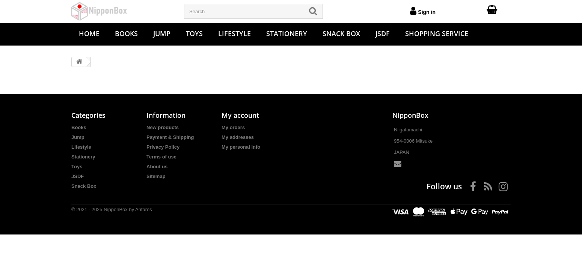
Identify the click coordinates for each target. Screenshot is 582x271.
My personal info (241, 147)
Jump (161, 33)
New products (162, 127)
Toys (194, 33)
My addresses (238, 137)
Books (126, 33)
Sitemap (156, 176)
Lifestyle (234, 33)
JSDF (382, 33)
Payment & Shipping (170, 137)
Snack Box (341, 33)
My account (240, 115)
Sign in (423, 10)
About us (156, 166)
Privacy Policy (162, 147)
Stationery (286, 33)
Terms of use (161, 157)
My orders (233, 127)
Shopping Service (436, 33)
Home (89, 33)
